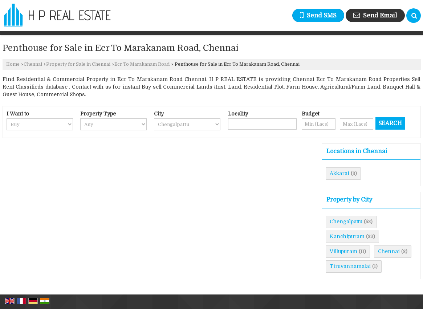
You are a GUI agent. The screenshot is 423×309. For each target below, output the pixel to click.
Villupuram (343, 251)
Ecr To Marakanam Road (142, 64)
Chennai (33, 64)
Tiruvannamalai (350, 266)
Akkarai (339, 173)
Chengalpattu (346, 221)
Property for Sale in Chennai (78, 64)
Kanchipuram (347, 236)
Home (13, 64)
